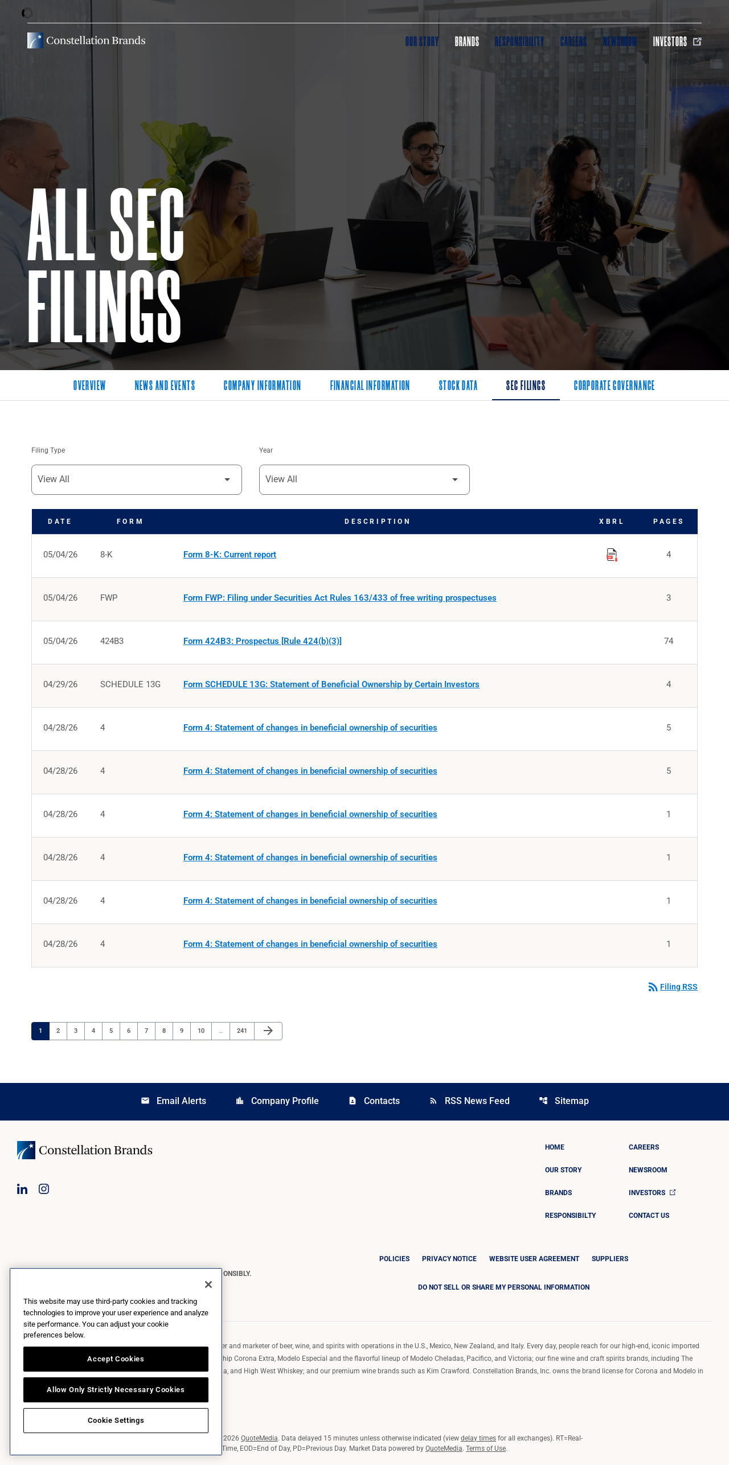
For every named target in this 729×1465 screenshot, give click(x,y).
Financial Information (370, 386)
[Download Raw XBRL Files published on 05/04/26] (612, 553)
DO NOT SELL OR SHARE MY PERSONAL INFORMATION (503, 1287)
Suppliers (610, 1259)
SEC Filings (526, 386)
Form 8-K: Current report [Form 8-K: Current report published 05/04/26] (229, 554)
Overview (90, 386)
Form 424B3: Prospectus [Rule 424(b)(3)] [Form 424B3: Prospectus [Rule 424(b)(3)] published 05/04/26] (262, 641)
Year (266, 450)
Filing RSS (672, 986)
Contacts (374, 1100)
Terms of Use (486, 1448)
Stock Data (458, 386)
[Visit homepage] (86, 40)
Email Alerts (173, 1100)
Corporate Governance (615, 386)
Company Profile (277, 1100)
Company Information (262, 386)
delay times (478, 1438)
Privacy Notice (449, 1259)
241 (243, 1031)
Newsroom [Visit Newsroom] (620, 41)
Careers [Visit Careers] (573, 41)
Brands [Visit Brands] (467, 41)
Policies (394, 1259)
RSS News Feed (469, 1100)
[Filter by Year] (364, 480)
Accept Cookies (115, 1359)
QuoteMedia (259, 1438)
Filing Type (48, 450)
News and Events (165, 386)
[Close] (208, 1284)
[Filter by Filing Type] (136, 480)
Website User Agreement (534, 1259)
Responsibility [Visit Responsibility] (519, 41)
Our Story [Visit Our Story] (422, 41)
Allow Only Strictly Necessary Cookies (116, 1389)
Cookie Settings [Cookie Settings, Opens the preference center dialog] (116, 1420)
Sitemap (564, 1100)
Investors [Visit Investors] (677, 41)
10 (204, 1031)
